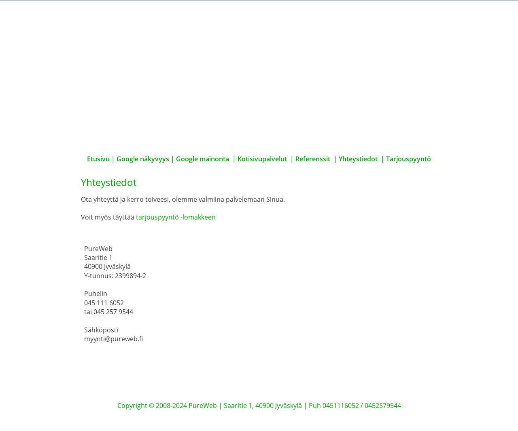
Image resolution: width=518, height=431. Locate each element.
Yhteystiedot (358, 158)
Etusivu (99, 158)
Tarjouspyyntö (408, 158)
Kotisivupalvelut (262, 158)
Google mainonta (202, 158)
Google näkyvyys (143, 158)
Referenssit (312, 158)
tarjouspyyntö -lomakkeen (176, 217)
